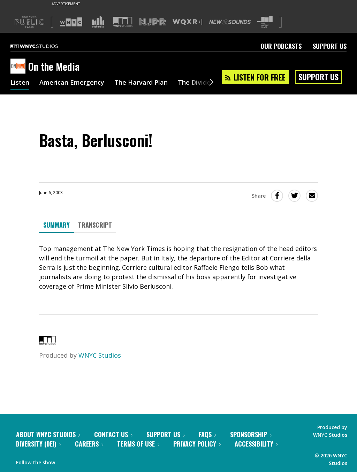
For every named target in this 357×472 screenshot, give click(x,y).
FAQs (207, 434)
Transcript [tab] (95, 224)
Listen (19, 83)
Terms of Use (138, 443)
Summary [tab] (56, 224)
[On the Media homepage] (19, 67)
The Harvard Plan (141, 83)
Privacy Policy (197, 443)
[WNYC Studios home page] (42, 46)
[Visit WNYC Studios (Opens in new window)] (122, 22)
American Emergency (71, 83)
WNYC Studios (99, 355)
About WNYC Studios (48, 434)
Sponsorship (251, 434)
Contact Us (113, 434)
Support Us (330, 46)
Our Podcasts (281, 46)
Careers (89, 443)
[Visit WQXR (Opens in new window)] (187, 22)
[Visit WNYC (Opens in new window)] (71, 21)
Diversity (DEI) (38, 443)
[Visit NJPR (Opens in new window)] (152, 22)
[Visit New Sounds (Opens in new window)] (230, 22)
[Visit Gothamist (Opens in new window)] (98, 22)
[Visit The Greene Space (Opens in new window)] (265, 22)
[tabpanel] (178, 267)
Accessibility (256, 443)
